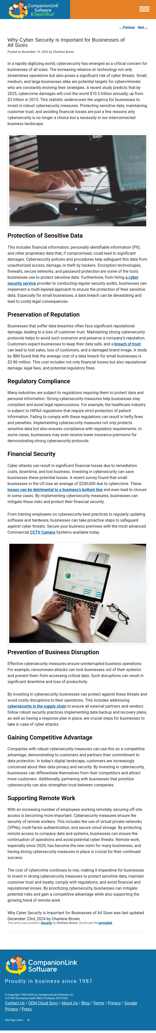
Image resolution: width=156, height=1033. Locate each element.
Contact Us (15, 1003)
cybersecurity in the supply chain (37, 706)
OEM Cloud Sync (43, 1003)
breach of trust (127, 344)
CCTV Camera (42, 532)
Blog (85, 1003)
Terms (98, 1003)
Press (27, 1009)
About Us (69, 1003)
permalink (105, 923)
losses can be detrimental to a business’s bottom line (55, 489)
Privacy (114, 1003)
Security (46, 923)
